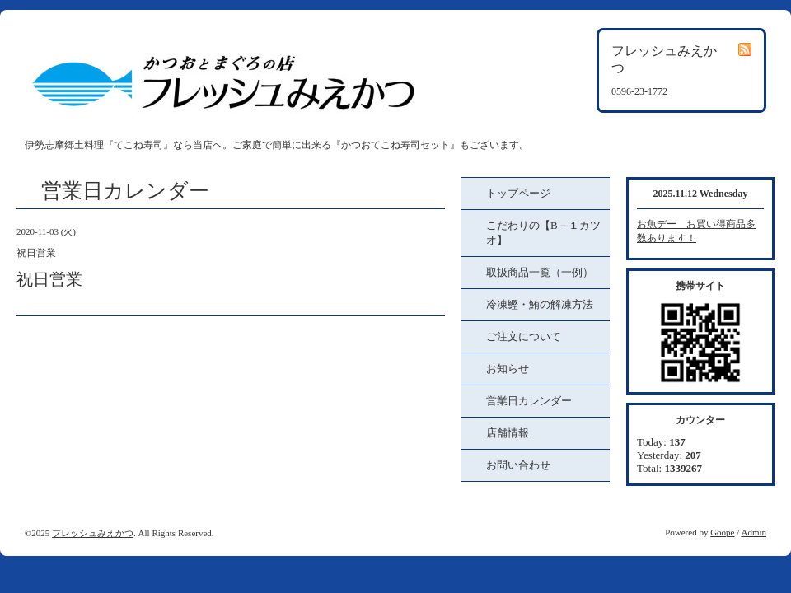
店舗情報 (507, 433)
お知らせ (507, 368)
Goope (722, 532)
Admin (753, 532)
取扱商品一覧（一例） (539, 272)
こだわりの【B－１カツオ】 (543, 232)
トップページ (518, 193)
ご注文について (523, 336)
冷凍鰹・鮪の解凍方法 (539, 304)
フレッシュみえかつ (92, 533)
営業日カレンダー (529, 401)
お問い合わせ (518, 465)
